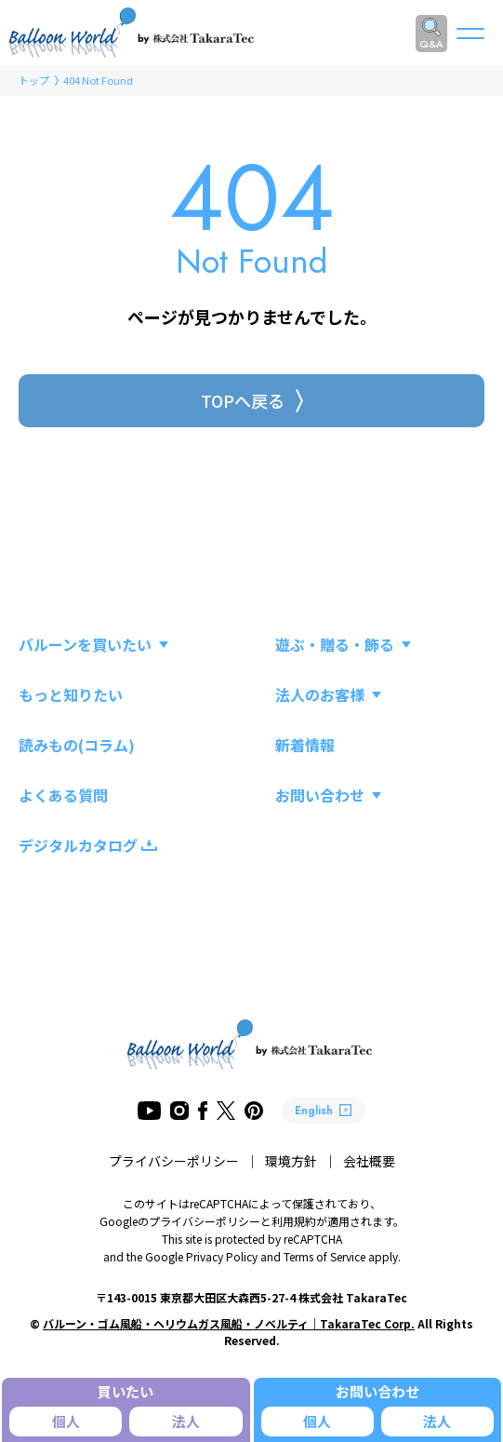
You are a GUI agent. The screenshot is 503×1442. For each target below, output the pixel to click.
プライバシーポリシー (174, 1161)
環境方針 (291, 1161)
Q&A (431, 43)
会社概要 (369, 1161)
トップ (34, 80)
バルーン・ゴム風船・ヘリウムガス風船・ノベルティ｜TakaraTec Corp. (229, 1323)
